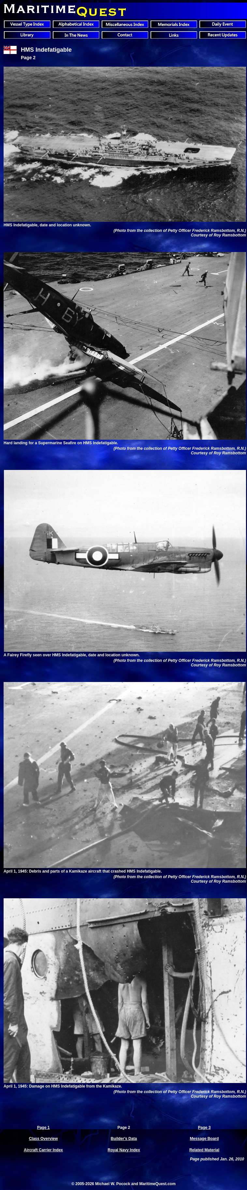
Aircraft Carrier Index (43, 1150)
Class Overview (43, 1138)
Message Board (204, 1138)
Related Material (204, 1150)
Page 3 (204, 1127)
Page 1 (43, 1127)
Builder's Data (124, 1138)
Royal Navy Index (124, 1150)
